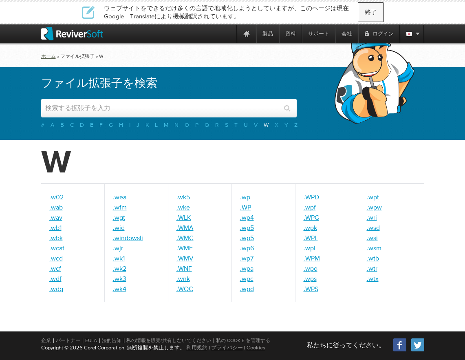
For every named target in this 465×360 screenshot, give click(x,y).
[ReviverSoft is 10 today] (228, 33)
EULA (91, 340)
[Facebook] (400, 350)
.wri (372, 217)
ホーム (48, 56)
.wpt (373, 197)
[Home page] (246, 33)
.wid (119, 227)
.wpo (310, 268)
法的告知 (111, 340)
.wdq (56, 288)
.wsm (374, 248)
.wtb (373, 258)
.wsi (372, 237)
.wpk (310, 227)
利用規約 (196, 348)
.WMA (185, 227)
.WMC (185, 237)
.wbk (56, 237)
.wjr (118, 248)
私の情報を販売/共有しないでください (168, 340)
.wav (55, 217)
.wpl (309, 248)
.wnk (183, 278)
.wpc (246, 278)
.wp (245, 197)
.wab (56, 207)
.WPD (311, 197)
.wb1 (55, 227)
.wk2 (119, 268)
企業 (46, 340)
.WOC (184, 288)
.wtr (372, 268)
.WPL (311, 237)
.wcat (56, 248)
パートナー (68, 340)
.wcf (55, 268)
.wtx (373, 278)
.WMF (184, 248)
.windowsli (128, 237)
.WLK (183, 217)
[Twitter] (417, 350)
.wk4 (119, 288)
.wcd (56, 258)
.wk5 (183, 197)
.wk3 (119, 278)
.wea (119, 197)
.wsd (373, 227)
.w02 (56, 197)
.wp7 (246, 258)
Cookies (256, 348)
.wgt (119, 217)
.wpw (374, 207)
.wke (183, 207)
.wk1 (119, 258)
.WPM (312, 258)
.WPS (311, 288)
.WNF (184, 268)
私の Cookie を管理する (243, 340)
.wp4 (247, 217)
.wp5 (247, 227)
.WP (245, 207)
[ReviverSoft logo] (72, 33)
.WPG (311, 217)
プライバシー (227, 348)
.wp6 (247, 248)
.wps (310, 278)
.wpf (310, 207)
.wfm (120, 207)
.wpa (246, 268)
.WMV (185, 258)
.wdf (55, 278)
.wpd (247, 288)
